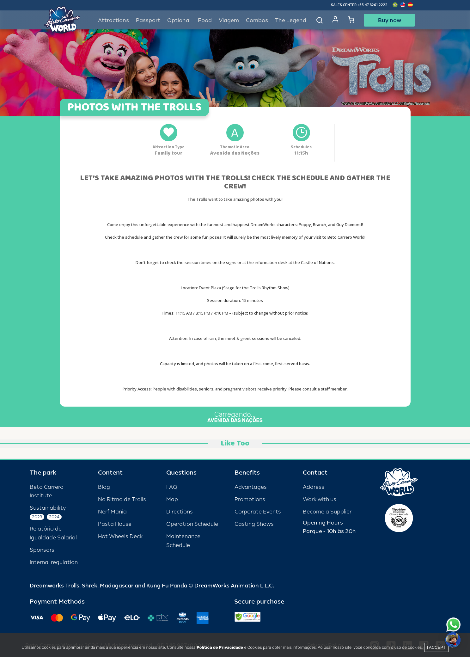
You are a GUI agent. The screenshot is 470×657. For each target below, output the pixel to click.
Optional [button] (179, 20)
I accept (436, 647)
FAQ (171, 487)
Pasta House (114, 524)
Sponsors (42, 550)
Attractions (113, 20)
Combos (257, 20)
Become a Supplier (327, 512)
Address (313, 487)
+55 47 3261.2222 (372, 5)
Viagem (229, 20)
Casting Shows (254, 524)
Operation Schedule (192, 524)
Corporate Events (258, 512)
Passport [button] (148, 20)
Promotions (250, 499)
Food (205, 20)
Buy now (389, 20)
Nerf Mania (112, 512)
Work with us (319, 499)
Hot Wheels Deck (120, 536)
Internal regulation (54, 562)
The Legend (290, 20)
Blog (104, 487)
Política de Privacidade (220, 647)
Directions (179, 512)
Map (172, 499)
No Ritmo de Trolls (122, 499)
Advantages (251, 487)
